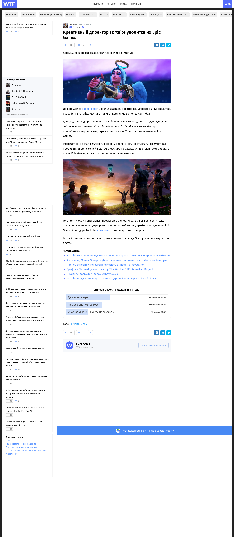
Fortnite (73, 24)
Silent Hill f (28, 14)
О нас (8, 440)
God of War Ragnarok (204, 14)
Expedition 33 (88, 14)
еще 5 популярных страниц (17, 115)
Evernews (83, 344)
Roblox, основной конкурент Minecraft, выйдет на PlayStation (105, 264)
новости (98, 4)
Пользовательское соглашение (21, 444)
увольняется (90, 109)
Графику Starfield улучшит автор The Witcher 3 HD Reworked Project (110, 269)
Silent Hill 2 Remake (178, 14)
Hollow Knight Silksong (51, 14)
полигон (136, 4)
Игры (84, 324)
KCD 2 (104, 14)
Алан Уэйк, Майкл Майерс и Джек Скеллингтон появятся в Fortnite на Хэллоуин (117, 260)
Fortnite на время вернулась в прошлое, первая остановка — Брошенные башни (118, 255)
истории (111, 4)
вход (228, 4)
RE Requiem (11, 14)
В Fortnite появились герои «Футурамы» (92, 274)
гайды (123, 4)
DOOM (70, 14)
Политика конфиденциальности (21, 447)
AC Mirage (156, 14)
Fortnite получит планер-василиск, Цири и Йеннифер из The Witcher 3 (111, 278)
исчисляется (105, 230)
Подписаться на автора (153, 345)
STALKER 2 (119, 14)
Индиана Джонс (138, 14)
